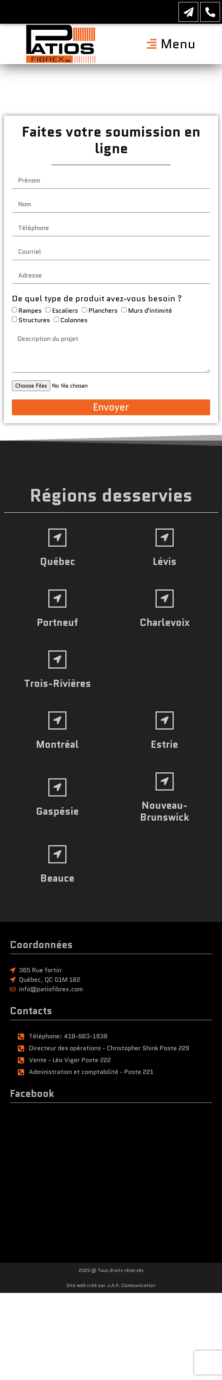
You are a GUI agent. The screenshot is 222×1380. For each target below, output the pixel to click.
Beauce (57, 878)
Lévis (164, 561)
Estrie (164, 744)
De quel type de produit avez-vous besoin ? (97, 301)
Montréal (57, 744)
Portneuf (57, 622)
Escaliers (65, 313)
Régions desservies (111, 495)
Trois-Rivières (57, 683)
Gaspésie (57, 811)
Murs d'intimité (150, 313)
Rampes (30, 313)
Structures (34, 323)
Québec (57, 561)
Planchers (103, 313)
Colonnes (74, 323)
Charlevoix (165, 622)
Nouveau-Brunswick (164, 811)
